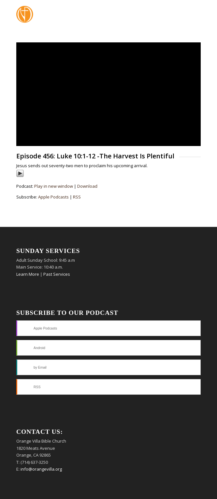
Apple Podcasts (53, 197)
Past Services (56, 274)
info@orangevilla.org (41, 469)
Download (87, 186)
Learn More (27, 274)
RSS (77, 197)
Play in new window (53, 186)
